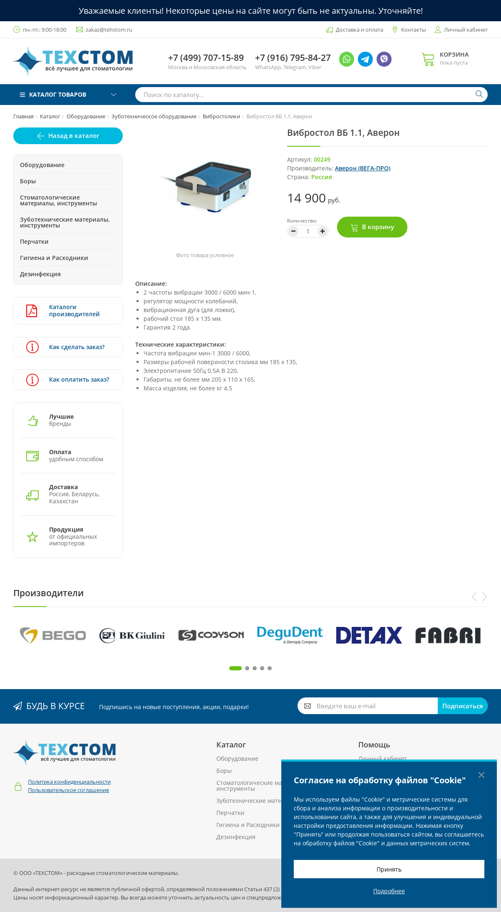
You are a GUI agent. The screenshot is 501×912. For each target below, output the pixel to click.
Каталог (50, 116)
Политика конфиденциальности (69, 781)
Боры (28, 181)
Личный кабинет (466, 29)
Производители (48, 593)
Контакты (413, 29)
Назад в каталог (73, 135)
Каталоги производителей (63, 310)
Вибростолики (221, 116)
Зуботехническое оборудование (154, 116)
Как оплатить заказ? (67, 380)
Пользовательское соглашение (68, 790)
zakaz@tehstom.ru (109, 29)
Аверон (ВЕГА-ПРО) (362, 168)
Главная (23, 116)
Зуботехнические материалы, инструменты (65, 222)
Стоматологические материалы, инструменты (58, 200)
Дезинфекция (40, 274)
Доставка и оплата (359, 29)
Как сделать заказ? (65, 347)
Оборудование (86, 116)
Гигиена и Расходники (54, 258)
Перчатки (34, 241)
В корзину (378, 226)
